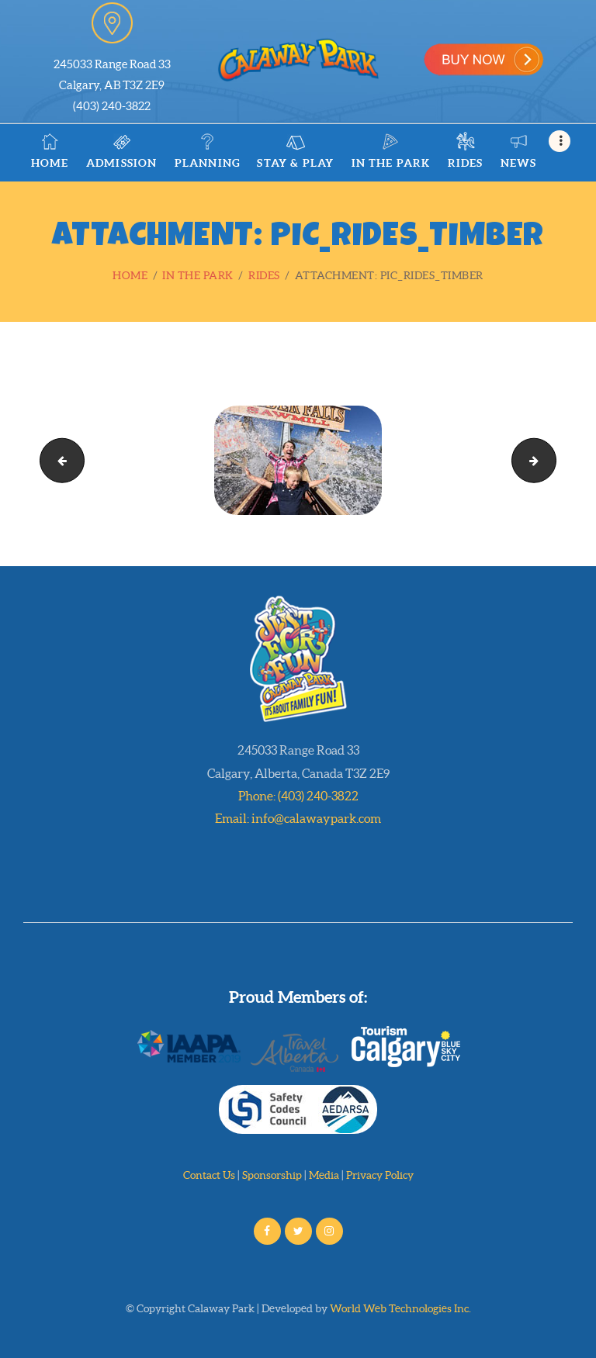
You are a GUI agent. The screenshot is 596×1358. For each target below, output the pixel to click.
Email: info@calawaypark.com (298, 818)
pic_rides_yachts (550, 459)
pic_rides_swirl (57, 459)
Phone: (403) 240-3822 (298, 796)
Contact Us (209, 1175)
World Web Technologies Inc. (400, 1308)
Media (324, 1175)
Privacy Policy (380, 1175)
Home (130, 275)
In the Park (198, 275)
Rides (264, 275)
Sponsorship (272, 1175)
